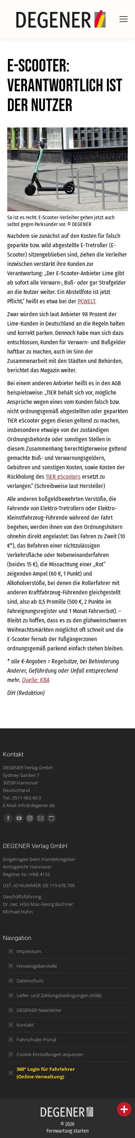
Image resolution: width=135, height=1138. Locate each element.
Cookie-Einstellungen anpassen (50, 1054)
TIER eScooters (63, 476)
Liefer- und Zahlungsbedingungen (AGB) (59, 995)
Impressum (29, 951)
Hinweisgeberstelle (37, 966)
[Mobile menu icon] (123, 19)
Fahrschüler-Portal (36, 1039)
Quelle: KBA (35, 680)
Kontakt (25, 1025)
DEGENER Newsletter (39, 1010)
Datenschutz (30, 980)
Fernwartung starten (67, 1131)
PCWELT (86, 301)
